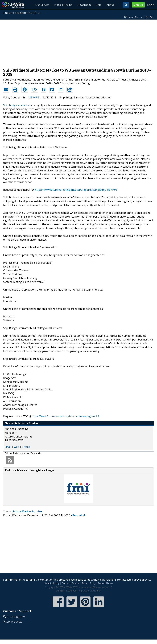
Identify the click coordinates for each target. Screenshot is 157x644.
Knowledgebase (15, 616)
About (110, 5)
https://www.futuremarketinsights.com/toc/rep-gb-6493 (65, 416)
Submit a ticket (13, 621)
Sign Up (138, 5)
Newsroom (84, 5)
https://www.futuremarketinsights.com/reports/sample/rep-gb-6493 (76, 189)
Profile (26, 447)
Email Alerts (135, 17)
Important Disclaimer (90, 590)
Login (150, 5)
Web (16, 447)
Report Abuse (105, 583)
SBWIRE (34, 97)
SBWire (13, 5)
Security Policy (51, 583)
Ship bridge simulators (16, 105)
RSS (151, 17)
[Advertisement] (78, 42)
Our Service (42, 5)
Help (98, 5)
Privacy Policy (89, 583)
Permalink (79, 515)
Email (8, 447)
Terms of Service (70, 583)
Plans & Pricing (63, 5)
